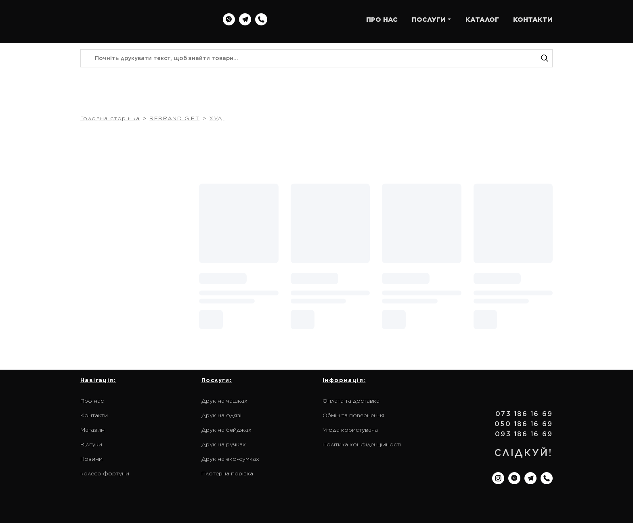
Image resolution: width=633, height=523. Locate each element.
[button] (229, 19)
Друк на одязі (221, 415)
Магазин (92, 430)
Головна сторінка (110, 118)
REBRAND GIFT (174, 118)
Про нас (92, 400)
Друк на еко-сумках (230, 459)
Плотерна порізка (227, 473)
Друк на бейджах (226, 430)
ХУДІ (216, 118)
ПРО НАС (382, 19)
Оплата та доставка (351, 400)
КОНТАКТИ (533, 19)
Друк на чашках (224, 400)
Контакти (94, 415)
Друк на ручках (223, 444)
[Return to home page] (132, 19)
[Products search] (316, 58)
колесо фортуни (104, 473)
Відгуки (91, 444)
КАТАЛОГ (482, 19)
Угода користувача (350, 430)
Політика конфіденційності (362, 444)
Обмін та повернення (353, 415)
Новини (91, 459)
